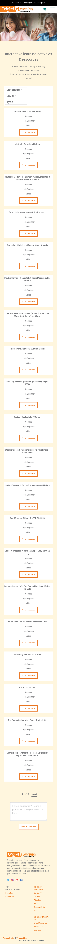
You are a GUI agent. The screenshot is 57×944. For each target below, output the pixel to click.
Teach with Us (39, 907)
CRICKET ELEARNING (39, 888)
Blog (35, 911)
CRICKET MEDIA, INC (41, 918)
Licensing (37, 930)
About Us (37, 900)
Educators (9, 893)
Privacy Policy (8, 938)
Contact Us (38, 893)
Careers (37, 896)
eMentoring (38, 926)
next (34, 794)
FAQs (36, 904)
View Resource (28, 132)
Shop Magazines (40, 923)
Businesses (9, 896)
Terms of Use (21, 938)
